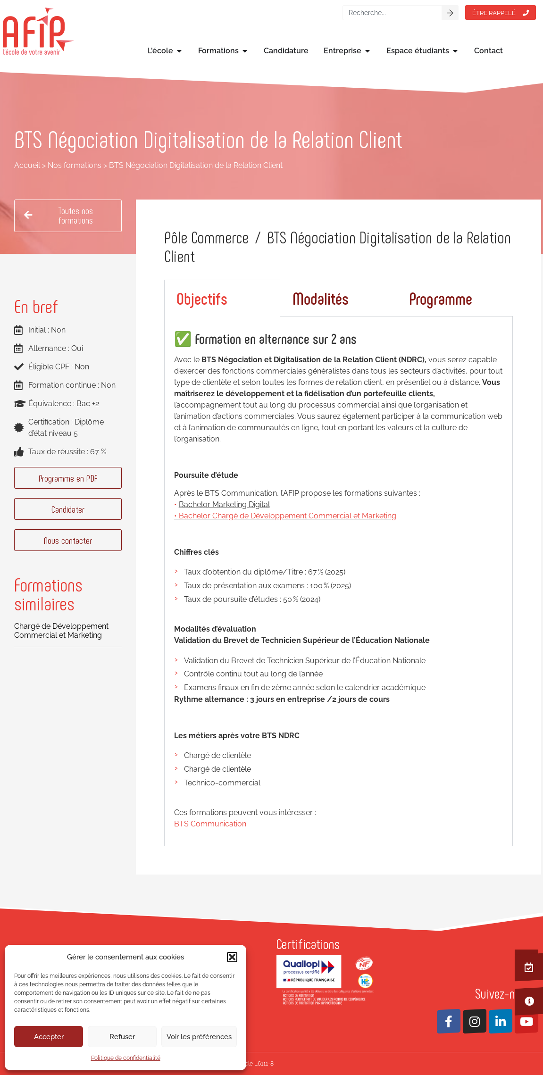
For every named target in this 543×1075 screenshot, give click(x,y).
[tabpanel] (338, 581)
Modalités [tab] (320, 298)
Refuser (122, 1037)
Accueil (27, 165)
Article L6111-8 (255, 1063)
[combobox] (392, 12)
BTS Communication (210, 823)
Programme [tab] (440, 298)
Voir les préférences (199, 1037)
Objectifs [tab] (201, 298)
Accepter (49, 1037)
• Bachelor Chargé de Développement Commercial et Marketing (285, 515)
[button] (232, 957)
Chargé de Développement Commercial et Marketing (61, 631)
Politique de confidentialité (125, 1058)
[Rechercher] (450, 12)
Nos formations (74, 165)
